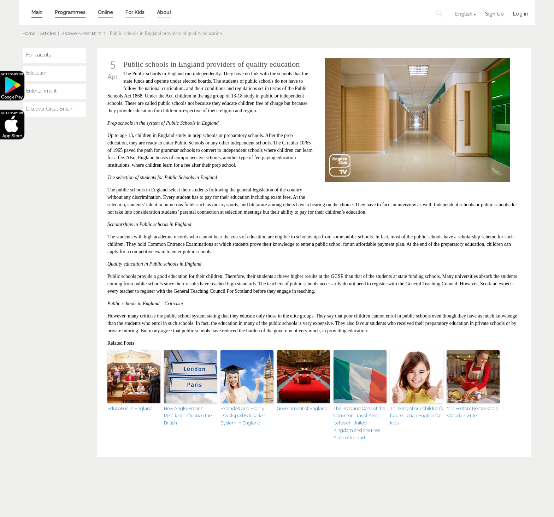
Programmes (70, 12)
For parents (38, 55)
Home (29, 33)
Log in (520, 13)
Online (105, 12)
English (463, 14)
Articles (48, 33)
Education (36, 73)
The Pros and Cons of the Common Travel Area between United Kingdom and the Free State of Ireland (359, 423)
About (164, 12)
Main (36, 12)
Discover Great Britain (82, 33)
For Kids (135, 12)
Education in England (130, 408)
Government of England (302, 408)
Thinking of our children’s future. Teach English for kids (416, 416)
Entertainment (41, 91)
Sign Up (494, 13)
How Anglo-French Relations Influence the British (188, 416)
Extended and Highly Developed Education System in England (242, 416)
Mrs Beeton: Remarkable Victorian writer (472, 412)
